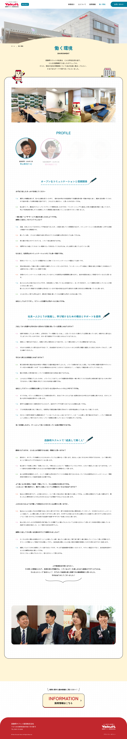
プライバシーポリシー (110, 734)
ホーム (13, 46)
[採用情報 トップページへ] (17, 4)
